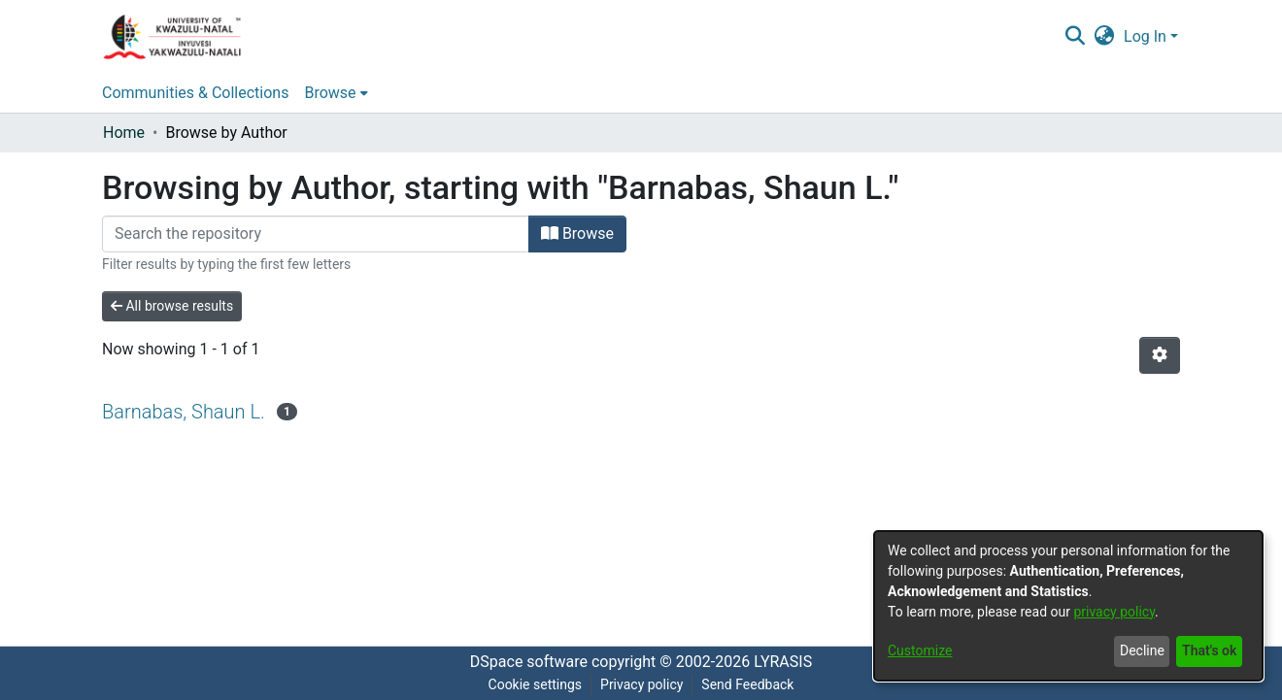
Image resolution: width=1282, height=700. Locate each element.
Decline (1142, 650)
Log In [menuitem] (1145, 36)
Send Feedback (747, 684)
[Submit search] (1075, 37)
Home (124, 132)
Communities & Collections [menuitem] (195, 92)
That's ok (1209, 650)
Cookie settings (536, 684)
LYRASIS (783, 661)
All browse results (172, 306)
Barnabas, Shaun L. (183, 411)
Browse (577, 233)
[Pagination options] (1159, 355)
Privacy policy (641, 684)
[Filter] (315, 234)
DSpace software (529, 661)
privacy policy (1114, 611)
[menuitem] (1105, 37)
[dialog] (1068, 606)
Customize (920, 650)
